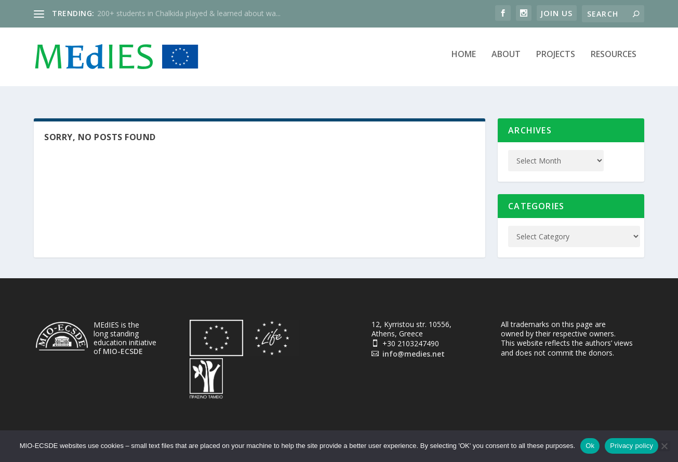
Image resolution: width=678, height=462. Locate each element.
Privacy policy (631, 446)
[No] (664, 446)
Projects (555, 60)
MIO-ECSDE (123, 345)
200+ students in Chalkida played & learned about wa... (189, 13)
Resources (613, 60)
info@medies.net (413, 348)
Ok (590, 446)
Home (463, 60)
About (506, 60)
